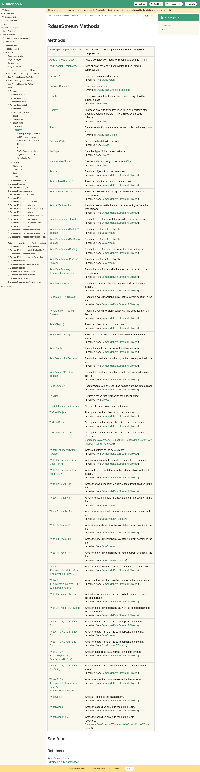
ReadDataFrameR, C (63, 249)
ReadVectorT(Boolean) (63, 358)
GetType (54, 151)
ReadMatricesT (59, 283)
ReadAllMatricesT (60, 191)
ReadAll (53, 171)
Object (105, 103)
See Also (166, 29)
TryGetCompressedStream (16, 151)
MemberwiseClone (59, 161)
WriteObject (55, 697)
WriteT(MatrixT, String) (64, 594)
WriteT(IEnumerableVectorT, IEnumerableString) (64, 584)
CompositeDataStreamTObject (119, 175)
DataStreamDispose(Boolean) (113, 90)
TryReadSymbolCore (13, 155)
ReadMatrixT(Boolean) (63, 297)
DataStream (108, 79)
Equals (53, 96)
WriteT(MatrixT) (60, 484)
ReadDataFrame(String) (62, 219)
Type (97, 151)
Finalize (53, 110)
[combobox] (148, 16)
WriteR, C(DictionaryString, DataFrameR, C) (60, 656)
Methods (5, 130)
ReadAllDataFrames (61, 181)
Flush (7, 148)
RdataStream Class (58, 758)
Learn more (115, 769)
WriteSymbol (56, 707)
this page (116, 10)
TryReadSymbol (58, 422)
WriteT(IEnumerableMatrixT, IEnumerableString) (64, 570)
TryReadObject (57, 412)
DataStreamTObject (113, 519)
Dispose (8, 144)
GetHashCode (57, 141)
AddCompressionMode (14, 137)
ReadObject (56, 324)
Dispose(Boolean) (59, 86)
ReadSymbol (56, 348)
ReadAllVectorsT (60, 205)
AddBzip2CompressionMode (16, 133)
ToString (54, 396)
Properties (6, 126)
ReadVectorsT (58, 386)
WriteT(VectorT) (61, 525)
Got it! (129, 769)
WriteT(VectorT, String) (64, 608)
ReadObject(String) (60, 334)
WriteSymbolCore (12, 158)
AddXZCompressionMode (15, 140)
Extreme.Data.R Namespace (63, 762)
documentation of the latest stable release (143, 10)
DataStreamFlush (108, 135)
